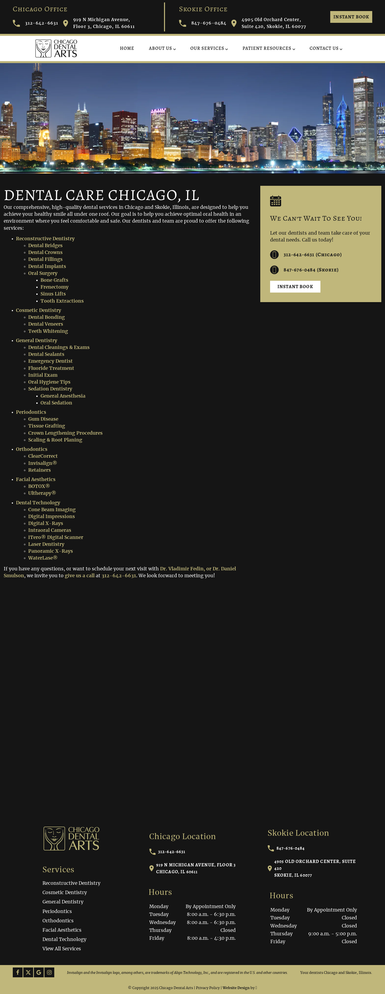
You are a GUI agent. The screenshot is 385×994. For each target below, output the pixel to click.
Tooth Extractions (62, 301)
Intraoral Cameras (49, 530)
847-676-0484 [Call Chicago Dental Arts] (203, 23)
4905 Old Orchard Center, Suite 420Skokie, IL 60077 (312, 868)
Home (127, 48)
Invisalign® (42, 463)
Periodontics (31, 412)
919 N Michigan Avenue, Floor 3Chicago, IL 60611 (192, 868)
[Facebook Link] (18, 972)
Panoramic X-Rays (50, 551)
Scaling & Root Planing (55, 440)
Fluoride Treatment (51, 368)
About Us (160, 48)
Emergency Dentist (50, 361)
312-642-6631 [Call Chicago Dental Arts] (35, 23)
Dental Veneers (45, 324)
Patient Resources (267, 48)
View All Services (61, 949)
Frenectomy (55, 287)
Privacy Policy (208, 988)
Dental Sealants (46, 354)
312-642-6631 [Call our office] (119, 576)
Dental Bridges (45, 245)
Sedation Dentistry (50, 389)
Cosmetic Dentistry (38, 310)
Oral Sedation (56, 403)
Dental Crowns (45, 252)
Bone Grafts (54, 280)
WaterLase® (43, 558)
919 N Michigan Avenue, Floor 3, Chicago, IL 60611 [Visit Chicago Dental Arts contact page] (99, 23)
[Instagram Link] (49, 972)
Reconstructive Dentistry (45, 239)
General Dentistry (36, 340)
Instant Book (351, 17)
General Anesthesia (63, 396)
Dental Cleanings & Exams (59, 347)
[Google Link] (39, 972)
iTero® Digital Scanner (55, 537)
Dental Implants (47, 266)
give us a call (80, 576)
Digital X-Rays (45, 523)
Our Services (207, 48)
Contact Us (324, 48)
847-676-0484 (286, 848)
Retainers (39, 470)
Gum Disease (43, 419)
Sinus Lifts (53, 294)
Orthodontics (31, 449)
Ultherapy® (42, 493)
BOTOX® (39, 486)
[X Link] (28, 972)
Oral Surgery (42, 273)
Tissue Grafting (46, 426)
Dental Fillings (45, 259)
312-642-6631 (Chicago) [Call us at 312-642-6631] (306, 254)
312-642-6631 (167, 851)
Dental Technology (38, 503)
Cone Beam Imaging (52, 510)
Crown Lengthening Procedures (65, 433)
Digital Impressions (51, 516)
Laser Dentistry (46, 544)
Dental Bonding (46, 317)
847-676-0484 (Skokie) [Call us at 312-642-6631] (304, 270)
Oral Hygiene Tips (49, 382)
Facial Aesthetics (35, 479)
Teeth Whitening (48, 331)
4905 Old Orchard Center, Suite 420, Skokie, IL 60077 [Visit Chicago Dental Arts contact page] (268, 23)
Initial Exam (42, 375)
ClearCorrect (43, 456)
